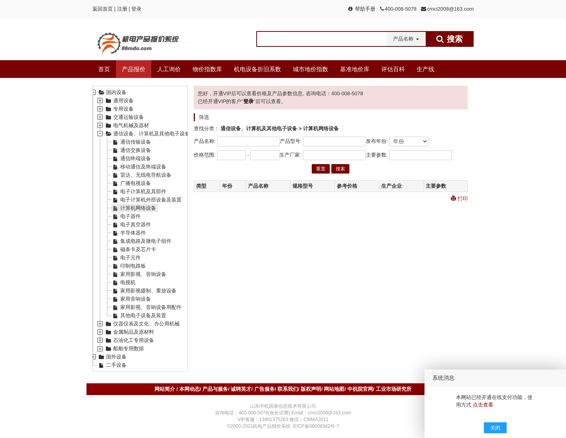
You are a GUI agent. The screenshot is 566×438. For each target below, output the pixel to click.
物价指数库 (207, 69)
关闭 (495, 428)
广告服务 (264, 389)
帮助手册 (365, 9)
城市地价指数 (310, 69)
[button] (406, 39)
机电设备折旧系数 (257, 69)
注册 (122, 9)
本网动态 (189, 389)
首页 (104, 69)
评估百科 (393, 69)
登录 (136, 9)
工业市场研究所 (394, 389)
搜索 (340, 169)
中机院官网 (360, 389)
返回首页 (102, 9)
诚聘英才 (241, 389)
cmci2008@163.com (450, 9)
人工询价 (169, 69)
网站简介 (165, 389)
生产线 (425, 69)
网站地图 (334, 389)
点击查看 (483, 405)
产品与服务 (215, 389)
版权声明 (311, 389)
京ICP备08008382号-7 (315, 426)
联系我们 (287, 389)
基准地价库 (354, 69)
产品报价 (133, 69)
